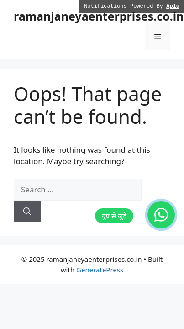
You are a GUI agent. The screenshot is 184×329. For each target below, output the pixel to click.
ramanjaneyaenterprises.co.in (99, 16)
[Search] (27, 212)
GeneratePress (99, 269)
